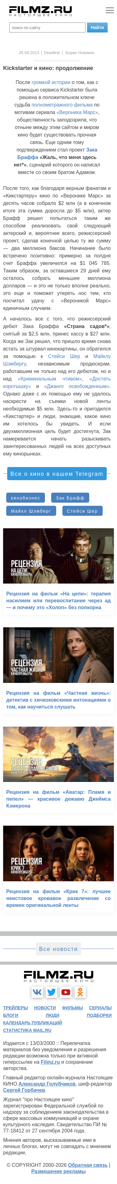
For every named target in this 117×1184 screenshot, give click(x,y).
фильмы (72, 1007)
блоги (10, 1015)
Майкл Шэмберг (31, 511)
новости (45, 1007)
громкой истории (51, 82)
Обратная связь (88, 1165)
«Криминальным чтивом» (50, 378)
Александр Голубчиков (47, 1084)
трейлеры (15, 1007)
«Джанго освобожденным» (76, 386)
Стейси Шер (64, 356)
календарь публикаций (32, 1022)
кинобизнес (25, 497)
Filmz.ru (50, 1062)
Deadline (52, 52)
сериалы (100, 1007)
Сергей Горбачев (24, 1090)
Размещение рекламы (58, 1171)
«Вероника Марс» (77, 112)
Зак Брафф (70, 497)
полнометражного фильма (62, 104)
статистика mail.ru (27, 1030)
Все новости (58, 949)
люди (52, 1015)
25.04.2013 (29, 52)
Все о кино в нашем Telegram (56, 474)
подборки (99, 1015)
